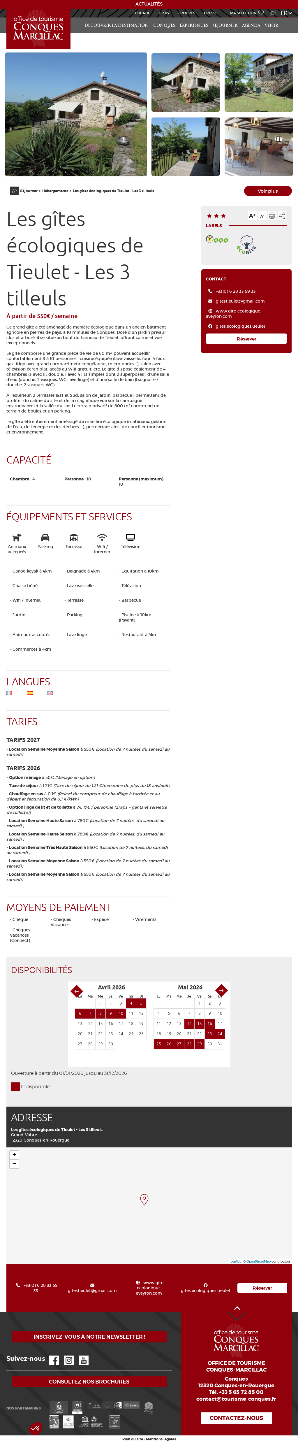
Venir (271, 26)
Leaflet (235, 1261)
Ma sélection (243, 13)
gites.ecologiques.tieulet (240, 326)
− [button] (14, 1164)
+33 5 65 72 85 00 (241, 1392)
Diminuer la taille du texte (262, 215)
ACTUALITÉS (149, 4)
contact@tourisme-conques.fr (236, 1398)
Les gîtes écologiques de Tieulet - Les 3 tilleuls (113, 191)
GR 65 (164, 13)
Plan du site (132, 1439)
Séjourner (225, 26)
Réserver (246, 339)
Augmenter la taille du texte (252, 215)
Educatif (141, 13)
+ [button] (14, 1155)
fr (284, 13)
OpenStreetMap (258, 1261)
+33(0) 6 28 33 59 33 (236, 291)
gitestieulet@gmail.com (240, 301)
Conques (164, 26)
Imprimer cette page (272, 215)
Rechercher (286, 17)
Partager (282, 215)
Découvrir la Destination (116, 26)
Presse (211, 13)
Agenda (251, 26)
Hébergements (55, 191)
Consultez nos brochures (89, 1381)
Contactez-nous (236, 1418)
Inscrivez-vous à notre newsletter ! (89, 1336)
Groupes (186, 13)
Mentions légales (161, 1439)
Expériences (194, 26)
